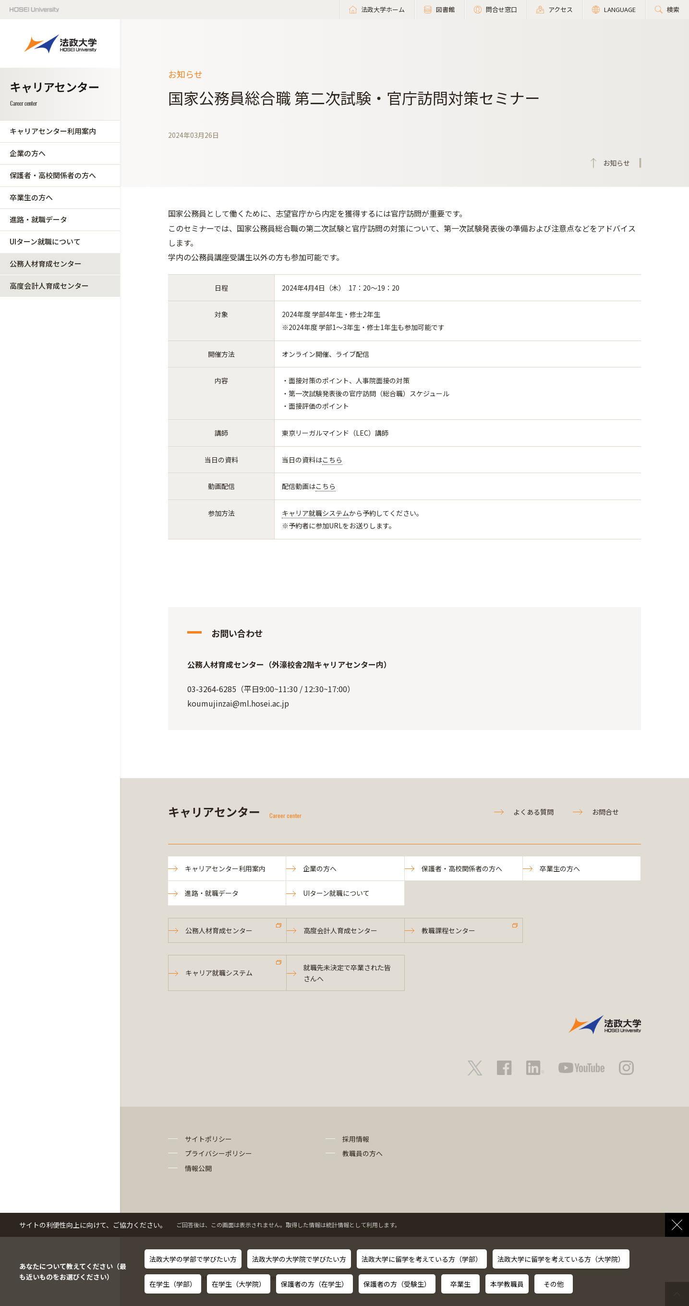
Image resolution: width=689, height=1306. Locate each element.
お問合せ (605, 812)
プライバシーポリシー (218, 1153)
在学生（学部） (172, 1284)
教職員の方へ (362, 1153)
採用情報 (355, 1139)
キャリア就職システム (315, 513)
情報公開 (198, 1168)
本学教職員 (507, 1284)
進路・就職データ (38, 219)
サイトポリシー (208, 1139)
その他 (554, 1284)
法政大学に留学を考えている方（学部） (422, 1259)
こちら (332, 459)
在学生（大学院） (239, 1284)
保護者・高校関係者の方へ (53, 175)
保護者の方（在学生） (314, 1284)
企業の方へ (28, 153)
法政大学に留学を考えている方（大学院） (561, 1259)
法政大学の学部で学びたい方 (193, 1259)
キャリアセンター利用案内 (53, 131)
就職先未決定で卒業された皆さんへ (347, 973)
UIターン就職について (45, 241)
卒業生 (460, 1284)
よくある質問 (533, 812)
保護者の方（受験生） (397, 1284)
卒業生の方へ (31, 197)
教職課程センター (448, 930)
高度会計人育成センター (49, 286)
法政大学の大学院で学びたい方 (299, 1259)
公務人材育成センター (46, 263)
